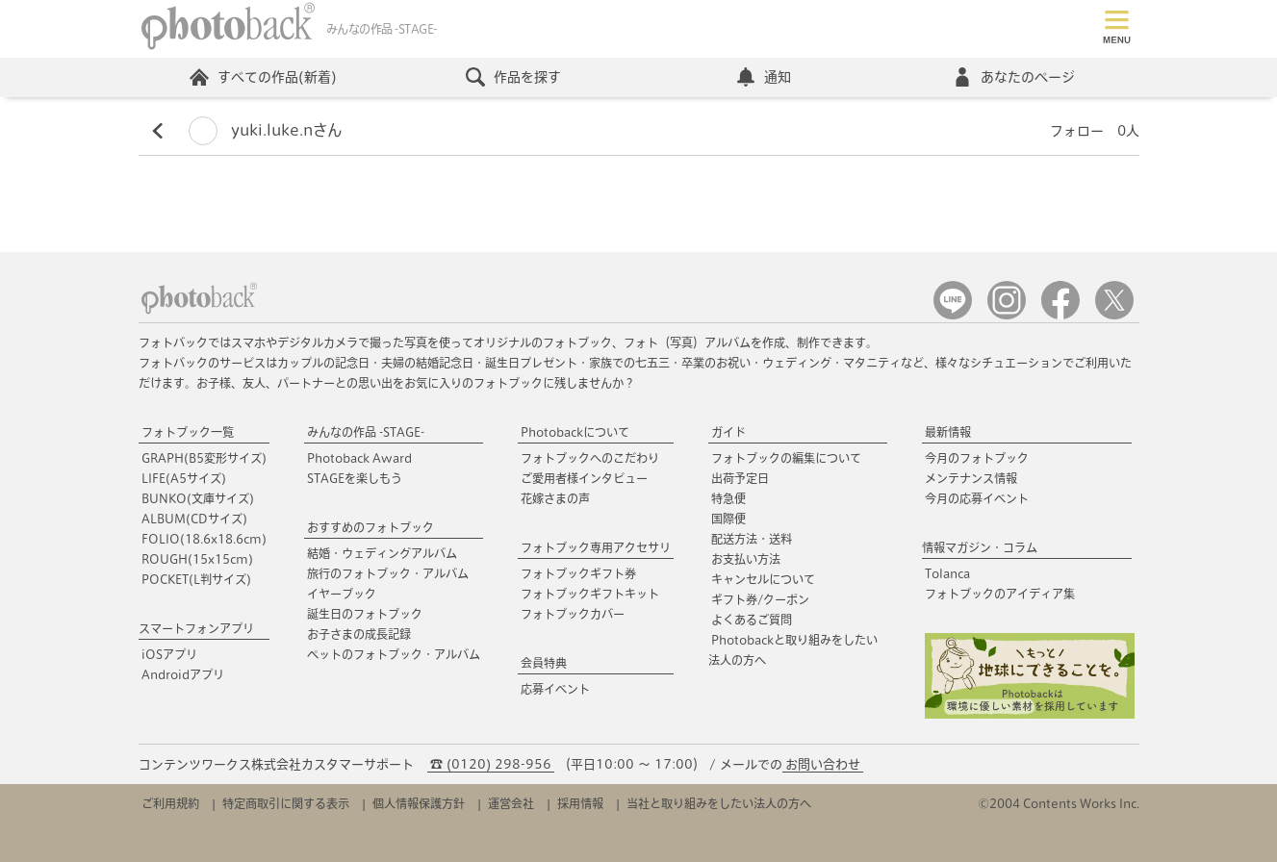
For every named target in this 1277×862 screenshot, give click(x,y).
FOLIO (204, 539)
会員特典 (544, 663)
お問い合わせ (822, 764)
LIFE (183, 478)
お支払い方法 (745, 559)
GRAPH (204, 458)
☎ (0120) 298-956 (490, 764)
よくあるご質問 (751, 619)
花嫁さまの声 (555, 498)
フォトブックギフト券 (578, 573)
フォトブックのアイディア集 (1000, 593)
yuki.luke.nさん (265, 130)
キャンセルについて (763, 579)
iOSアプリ (169, 654)
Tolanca (947, 573)
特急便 (728, 498)
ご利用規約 (170, 803)
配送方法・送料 (751, 539)
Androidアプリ (182, 674)
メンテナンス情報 (971, 478)
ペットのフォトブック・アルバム (393, 654)
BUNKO (197, 498)
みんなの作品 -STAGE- (365, 432)
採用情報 (580, 803)
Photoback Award (359, 458)
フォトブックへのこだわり (590, 458)
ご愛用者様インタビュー (584, 478)
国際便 (728, 518)
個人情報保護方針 (418, 803)
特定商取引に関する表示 (285, 803)
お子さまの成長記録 (359, 634)
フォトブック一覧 (187, 432)
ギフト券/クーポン (760, 599)
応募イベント (555, 689)
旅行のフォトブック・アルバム (388, 573)
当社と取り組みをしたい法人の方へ (718, 803)
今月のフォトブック (977, 458)
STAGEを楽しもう (354, 478)
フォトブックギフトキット (590, 593)
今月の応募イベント (977, 498)
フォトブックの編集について (786, 458)
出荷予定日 (740, 478)
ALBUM (194, 518)
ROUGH (197, 559)
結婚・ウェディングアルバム (382, 553)
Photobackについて (575, 432)
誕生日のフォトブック (364, 614)
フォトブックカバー (573, 614)
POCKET (196, 579)
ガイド (728, 432)
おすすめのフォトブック (370, 527)
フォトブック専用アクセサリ (596, 547)
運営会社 (511, 803)
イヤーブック (341, 593)
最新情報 (948, 432)
